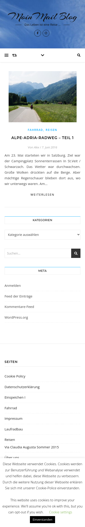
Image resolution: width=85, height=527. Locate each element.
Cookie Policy (15, 376)
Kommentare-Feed (19, 306)
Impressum (13, 418)
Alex (36, 147)
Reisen (51, 130)
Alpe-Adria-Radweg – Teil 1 (42, 138)
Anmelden (13, 285)
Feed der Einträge (18, 296)
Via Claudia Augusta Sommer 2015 (32, 447)
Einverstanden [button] (42, 519)
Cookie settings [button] (60, 512)
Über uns (12, 457)
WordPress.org (16, 317)
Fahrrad (35, 130)
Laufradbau (14, 429)
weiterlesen (42, 194)
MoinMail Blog (42, 16)
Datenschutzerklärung (22, 387)
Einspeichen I (15, 397)
